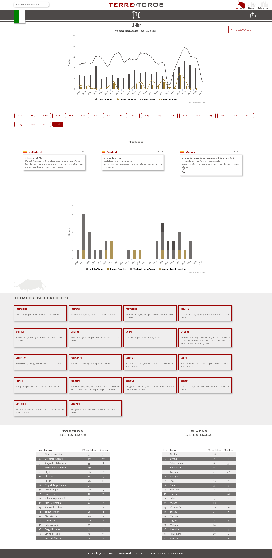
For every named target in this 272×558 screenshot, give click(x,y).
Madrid (112, 152)
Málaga (190, 152)
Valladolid (35, 152)
